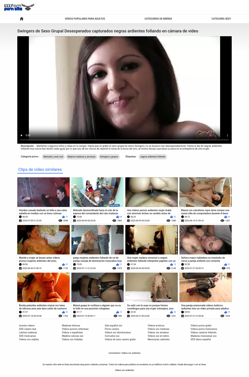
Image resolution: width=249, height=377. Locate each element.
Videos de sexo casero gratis (120, 339)
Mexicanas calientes (159, 339)
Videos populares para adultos (85, 18)
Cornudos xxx (112, 336)
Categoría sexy (221, 18)
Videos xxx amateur (158, 332)
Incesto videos (27, 325)
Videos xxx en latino (158, 336)
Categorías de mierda (158, 18)
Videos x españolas (72, 332)
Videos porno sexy (21, 18)
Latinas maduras (28, 332)
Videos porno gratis (201, 325)
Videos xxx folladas (72, 339)
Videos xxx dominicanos (118, 332)
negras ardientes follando (152, 156)
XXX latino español (201, 339)
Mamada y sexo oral (53, 156)
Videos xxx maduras (158, 329)
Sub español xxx (113, 325)
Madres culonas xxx (72, 336)
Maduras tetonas (71, 325)
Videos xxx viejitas (29, 339)
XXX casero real (27, 329)
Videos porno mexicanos (204, 329)
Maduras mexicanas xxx (203, 336)
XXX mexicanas (27, 336)
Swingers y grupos (109, 156)
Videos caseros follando (203, 332)
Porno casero (112, 329)
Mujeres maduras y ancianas (81, 156)
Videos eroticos (156, 325)
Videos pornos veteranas (75, 329)
